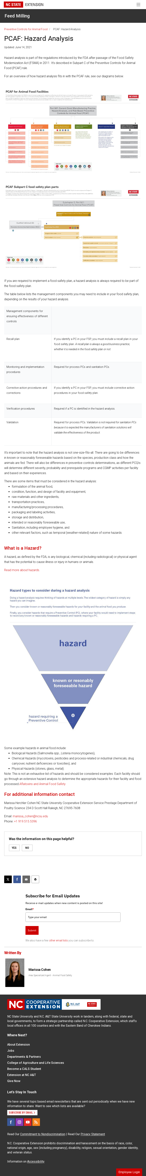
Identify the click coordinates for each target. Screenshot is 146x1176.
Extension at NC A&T (21, 1075)
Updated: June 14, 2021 (18, 47)
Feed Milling (17, 16)
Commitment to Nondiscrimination (42, 1134)
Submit (32, 930)
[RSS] (36, 1122)
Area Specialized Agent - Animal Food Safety (50, 975)
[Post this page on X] (8, 879)
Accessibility (35, 1161)
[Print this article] (35, 879)
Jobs (10, 1050)
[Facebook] (11, 1122)
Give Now (13, 1081)
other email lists (58, 940)
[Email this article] (26, 879)
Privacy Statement (93, 1134)
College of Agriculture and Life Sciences (35, 1063)
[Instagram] (19, 1122)
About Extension (18, 1044)
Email (29, 909)
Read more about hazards (21, 570)
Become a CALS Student (24, 1069)
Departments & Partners (24, 1057)
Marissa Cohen (40, 970)
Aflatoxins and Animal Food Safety (42, 784)
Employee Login (129, 1172)
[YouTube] (28, 1122)
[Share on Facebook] (17, 879)
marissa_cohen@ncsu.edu (30, 816)
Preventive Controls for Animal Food (26, 29)
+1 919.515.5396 (25, 821)
